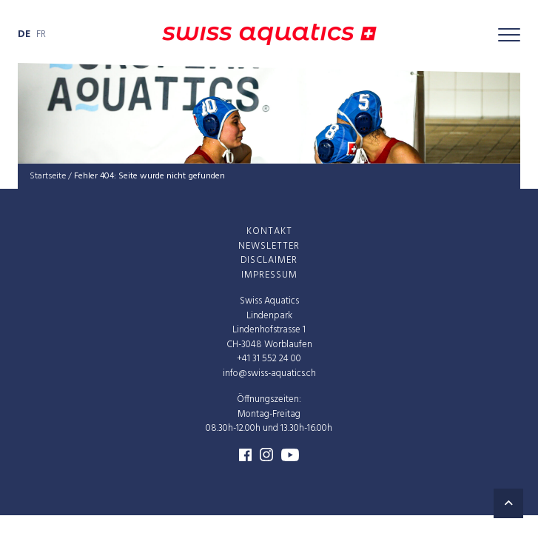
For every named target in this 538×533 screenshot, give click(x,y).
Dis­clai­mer (269, 260)
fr (41, 34)
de (24, 34)
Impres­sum (269, 274)
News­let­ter (269, 245)
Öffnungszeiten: (269, 399)
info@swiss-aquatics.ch (269, 373)
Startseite (48, 176)
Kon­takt (269, 231)
